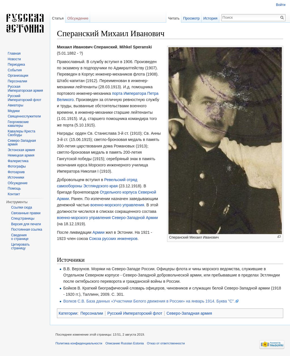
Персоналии (91, 313)
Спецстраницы (22, 218)
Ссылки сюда (21, 207)
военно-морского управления (117, 205)
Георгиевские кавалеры (18, 124)
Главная (14, 53)
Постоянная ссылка (26, 229)
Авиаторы (15, 105)
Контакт (14, 194)
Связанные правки (25, 213)
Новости (14, 59)
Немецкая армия (21, 155)
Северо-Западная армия (189, 313)
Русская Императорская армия (25, 89)
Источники (16, 177)
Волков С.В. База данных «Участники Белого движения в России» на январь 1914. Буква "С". (149, 301)
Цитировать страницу (20, 246)
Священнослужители (24, 116)
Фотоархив (16, 172)
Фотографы (17, 166)
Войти (280, 5)
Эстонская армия (21, 150)
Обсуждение (77, 18)
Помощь (14, 188)
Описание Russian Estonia (124, 343)
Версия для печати (26, 224)
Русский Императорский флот (134, 313)
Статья (57, 18)
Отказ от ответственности (166, 343)
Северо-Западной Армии (135, 217)
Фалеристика (18, 161)
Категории (68, 313)
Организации (18, 76)
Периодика (16, 65)
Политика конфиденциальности (79, 343)
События (15, 70)
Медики (14, 111)
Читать (174, 18)
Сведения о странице (20, 237)
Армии (99, 232)
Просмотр (191, 18)
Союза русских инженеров (113, 238)
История (210, 18)
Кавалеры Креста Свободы (21, 133)
